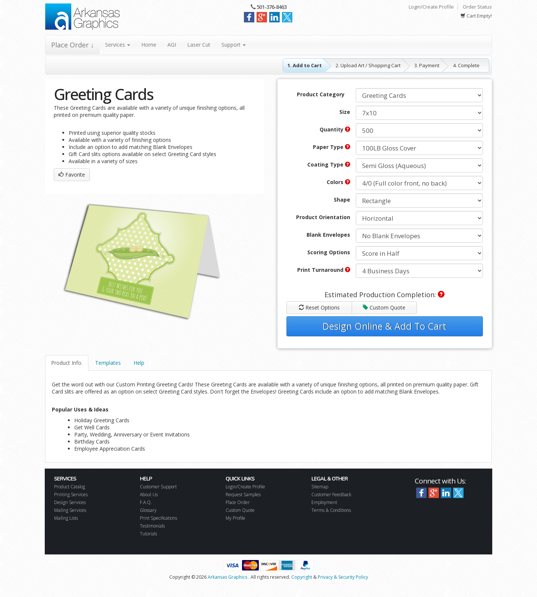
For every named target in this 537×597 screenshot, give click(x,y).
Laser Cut (198, 44)
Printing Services (71, 494)
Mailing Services (70, 510)
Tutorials (148, 534)
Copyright (301, 577)
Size (344, 111)
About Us (149, 494)
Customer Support (158, 486)
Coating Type (328, 164)
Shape (342, 199)
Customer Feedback (331, 494)
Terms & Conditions (331, 510)
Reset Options (319, 307)
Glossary (148, 510)
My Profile (235, 518)
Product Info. (66, 362)
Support (234, 44)
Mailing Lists (66, 518)
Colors (338, 182)
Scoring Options (328, 252)
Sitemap (319, 486)
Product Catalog (69, 486)
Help (139, 362)
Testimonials (152, 526)
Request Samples (243, 494)
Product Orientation (323, 217)
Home (148, 44)
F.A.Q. (146, 502)
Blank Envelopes (328, 234)
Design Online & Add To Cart (384, 326)
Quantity (335, 129)
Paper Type (331, 146)
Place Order (238, 502)
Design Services (70, 502)
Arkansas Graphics (227, 577)
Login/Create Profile (431, 6)
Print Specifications (158, 518)
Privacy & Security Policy (343, 577)
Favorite (72, 174)
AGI (171, 44)
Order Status (477, 6)
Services (117, 44)
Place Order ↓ (72, 44)
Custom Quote (384, 307)
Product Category (321, 94)
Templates (108, 362)
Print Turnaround (323, 269)
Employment (324, 502)
